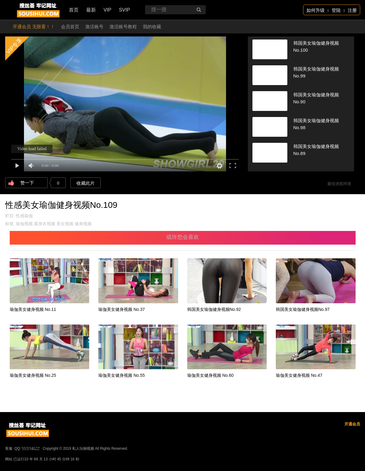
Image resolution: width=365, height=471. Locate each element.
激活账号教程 (123, 26)
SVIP (124, 9)
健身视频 (83, 223)
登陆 (336, 10)
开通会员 (352, 424)
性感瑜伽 (24, 215)
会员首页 (70, 26)
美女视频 (64, 223)
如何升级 (315, 10)
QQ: (28, 448)
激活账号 (94, 26)
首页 (74, 9)
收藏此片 (85, 183)
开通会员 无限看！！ (34, 26)
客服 (8, 448)
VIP (107, 9)
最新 (91, 9)
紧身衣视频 (44, 223)
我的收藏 (152, 26)
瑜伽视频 (24, 223)
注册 (352, 10)
